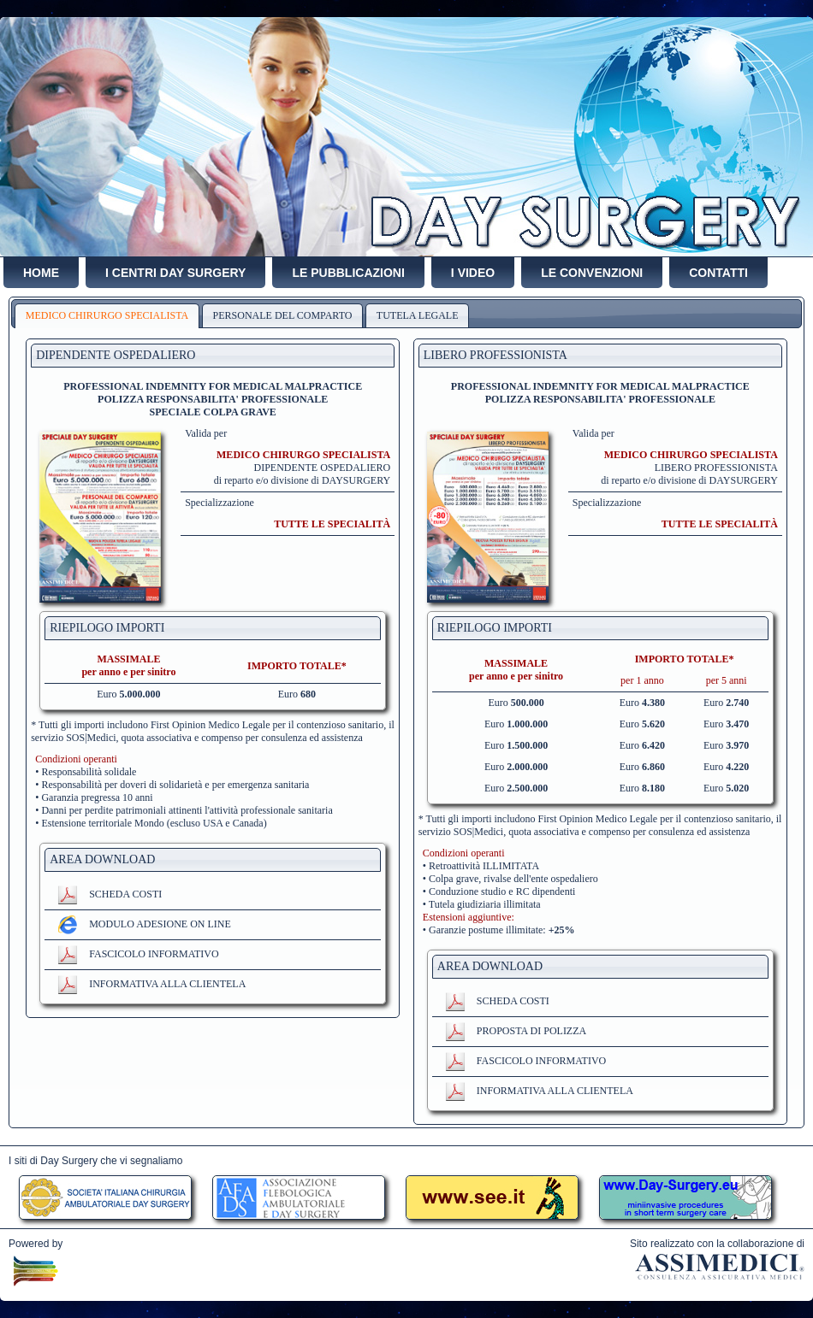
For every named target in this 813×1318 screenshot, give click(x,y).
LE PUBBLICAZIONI (348, 272)
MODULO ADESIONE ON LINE (144, 924)
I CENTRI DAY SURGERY (175, 272)
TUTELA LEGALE (418, 315)
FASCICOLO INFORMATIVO (137, 954)
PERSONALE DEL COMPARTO (283, 315)
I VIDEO (473, 272)
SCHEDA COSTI (109, 894)
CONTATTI (718, 272)
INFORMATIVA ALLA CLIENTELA (151, 984)
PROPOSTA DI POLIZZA (515, 1031)
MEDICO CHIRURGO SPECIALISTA (107, 315)
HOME (41, 272)
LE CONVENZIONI (592, 272)
